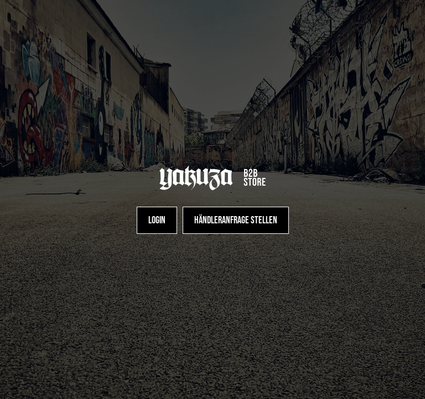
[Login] (157, 220)
